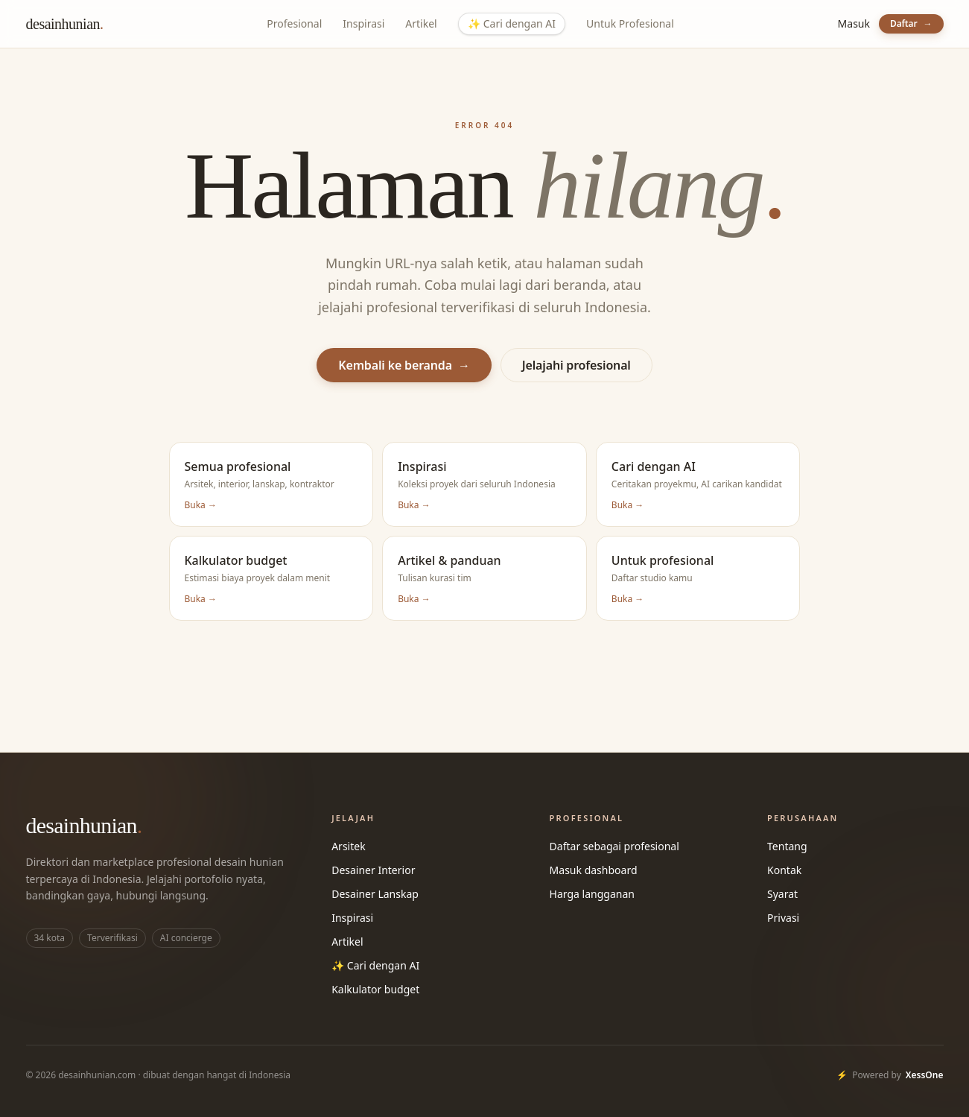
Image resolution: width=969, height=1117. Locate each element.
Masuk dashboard (594, 870)
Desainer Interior (373, 870)
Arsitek (348, 846)
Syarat (782, 894)
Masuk (854, 23)
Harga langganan (592, 894)
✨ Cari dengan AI (375, 965)
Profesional (294, 23)
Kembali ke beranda (404, 365)
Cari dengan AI (512, 23)
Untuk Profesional (630, 23)
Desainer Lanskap (375, 894)
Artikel (420, 23)
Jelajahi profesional (576, 365)
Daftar (911, 23)
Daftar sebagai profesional (614, 846)
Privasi (783, 918)
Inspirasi (363, 23)
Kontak (784, 870)
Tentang (787, 846)
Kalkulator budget (375, 989)
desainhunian (65, 24)
